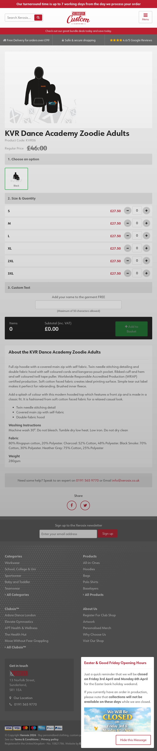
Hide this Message (133, 740)
